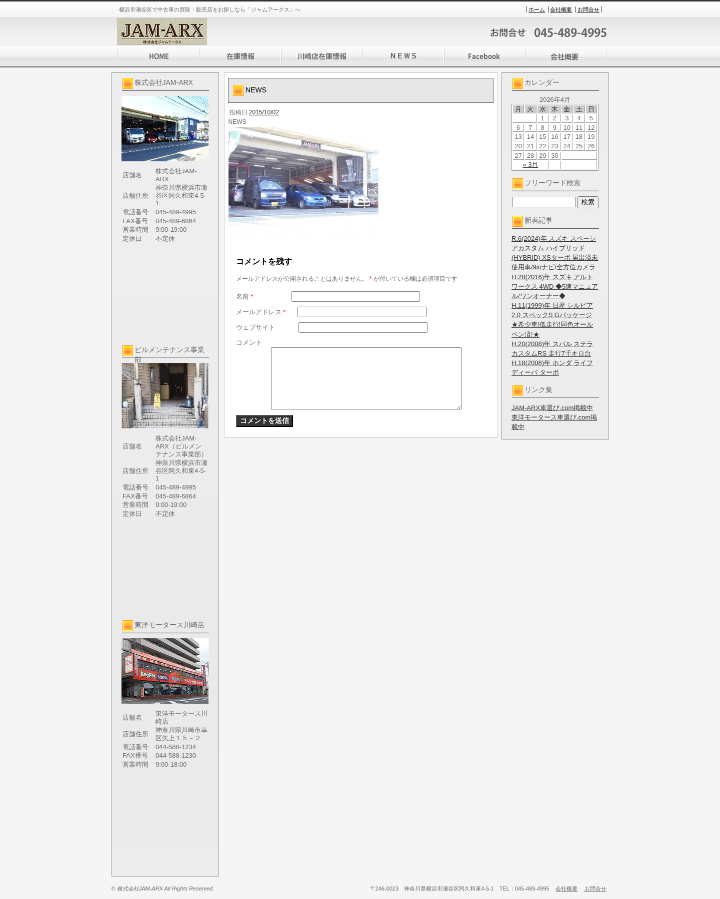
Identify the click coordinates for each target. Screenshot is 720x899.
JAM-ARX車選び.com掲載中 (552, 408)
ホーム (536, 9)
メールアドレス (261, 312)
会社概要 (561, 9)
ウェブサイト (255, 327)
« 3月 (530, 164)
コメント (249, 342)
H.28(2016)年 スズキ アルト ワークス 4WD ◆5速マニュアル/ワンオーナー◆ (555, 286)
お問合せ (589, 9)
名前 (245, 296)
